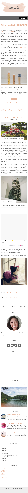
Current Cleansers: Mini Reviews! (14, 25)
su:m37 (10, 110)
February (5, 453)
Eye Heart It (3, 471)
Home (15, 306)
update (3, 298)
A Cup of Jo (3, 468)
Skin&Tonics (3, 479)
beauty (18, 108)
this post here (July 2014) (8, 31)
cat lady (9, 297)
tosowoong (17, 110)
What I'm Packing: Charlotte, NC (14, 414)
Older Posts (23, 306)
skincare (4, 110)
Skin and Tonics (4, 49)
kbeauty (10, 109)
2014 (3, 460)
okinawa (19, 297)
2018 (3, 448)
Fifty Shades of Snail (5, 473)
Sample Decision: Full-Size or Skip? (15, 423)
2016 (3, 451)
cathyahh (8, 488)
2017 (3, 450)
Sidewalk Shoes (4, 477)
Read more (14, 99)
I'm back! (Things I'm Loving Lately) (15, 432)
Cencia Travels (4, 470)
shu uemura (18, 109)
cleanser (4, 109)
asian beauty (10, 108)
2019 (3, 446)
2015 (3, 458)
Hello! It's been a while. (14, 117)
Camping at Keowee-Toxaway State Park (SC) (14, 384)
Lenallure (3, 476)
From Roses (3, 474)
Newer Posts (5, 306)
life (14, 297)
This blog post (22, 47)
